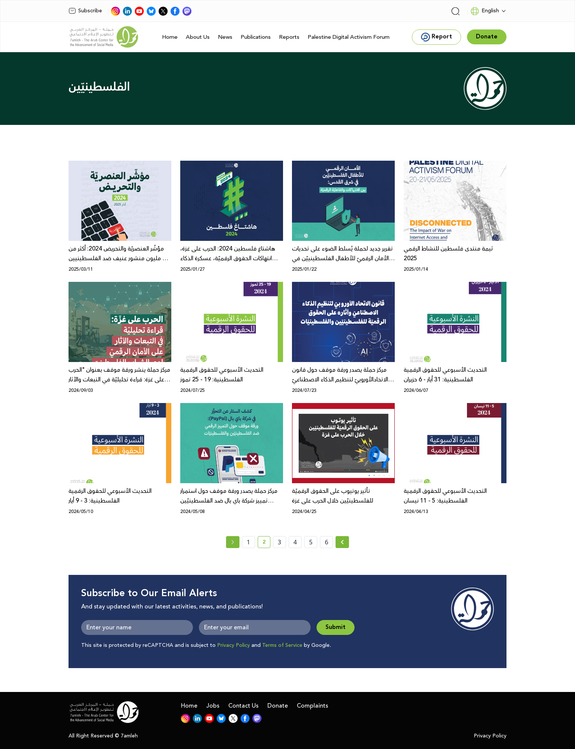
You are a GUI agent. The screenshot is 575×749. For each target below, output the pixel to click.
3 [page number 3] (279, 542)
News (225, 37)
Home (170, 37)
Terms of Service (282, 645)
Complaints (312, 705)
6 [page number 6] (326, 542)
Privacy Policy (233, 645)
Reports (289, 37)
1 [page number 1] (248, 542)
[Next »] (342, 542)
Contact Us (243, 705)
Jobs (212, 705)
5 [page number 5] (310, 542)
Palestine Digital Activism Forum (349, 37)
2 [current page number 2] (266, 543)
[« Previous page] (232, 542)
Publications (256, 37)
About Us (198, 37)
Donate (277, 705)
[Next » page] (342, 542)
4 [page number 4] (295, 542)
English (484, 11)
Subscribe (85, 11)
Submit (335, 627)
